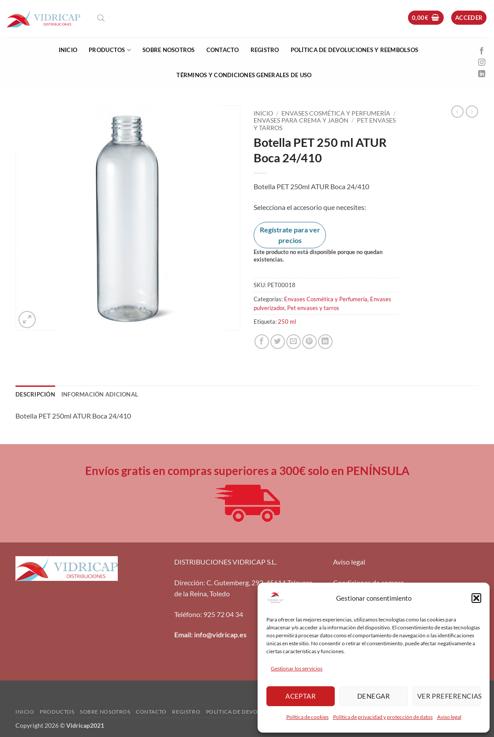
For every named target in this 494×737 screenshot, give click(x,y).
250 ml (287, 321)
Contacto (222, 49)
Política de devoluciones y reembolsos (354, 49)
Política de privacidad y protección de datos (383, 717)
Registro (265, 49)
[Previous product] (472, 111)
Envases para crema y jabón (301, 120)
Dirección (188, 582)
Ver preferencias (449, 696)
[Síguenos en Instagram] (481, 63)
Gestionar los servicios (296, 668)
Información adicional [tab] (99, 394)
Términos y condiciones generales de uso (243, 75)
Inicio (68, 49)
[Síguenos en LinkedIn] (481, 74)
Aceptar (300, 696)
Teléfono (187, 614)
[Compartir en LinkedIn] (325, 341)
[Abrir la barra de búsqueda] (101, 17)
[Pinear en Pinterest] (309, 341)
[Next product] (457, 111)
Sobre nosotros (168, 49)
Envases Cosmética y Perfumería (335, 113)
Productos (110, 50)
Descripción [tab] (35, 394)
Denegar (373, 696)
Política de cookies (307, 717)
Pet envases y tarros (313, 307)
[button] (476, 598)
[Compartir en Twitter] (277, 341)
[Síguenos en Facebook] (481, 51)
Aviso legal (449, 717)
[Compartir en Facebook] (261, 341)
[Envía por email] (293, 341)
